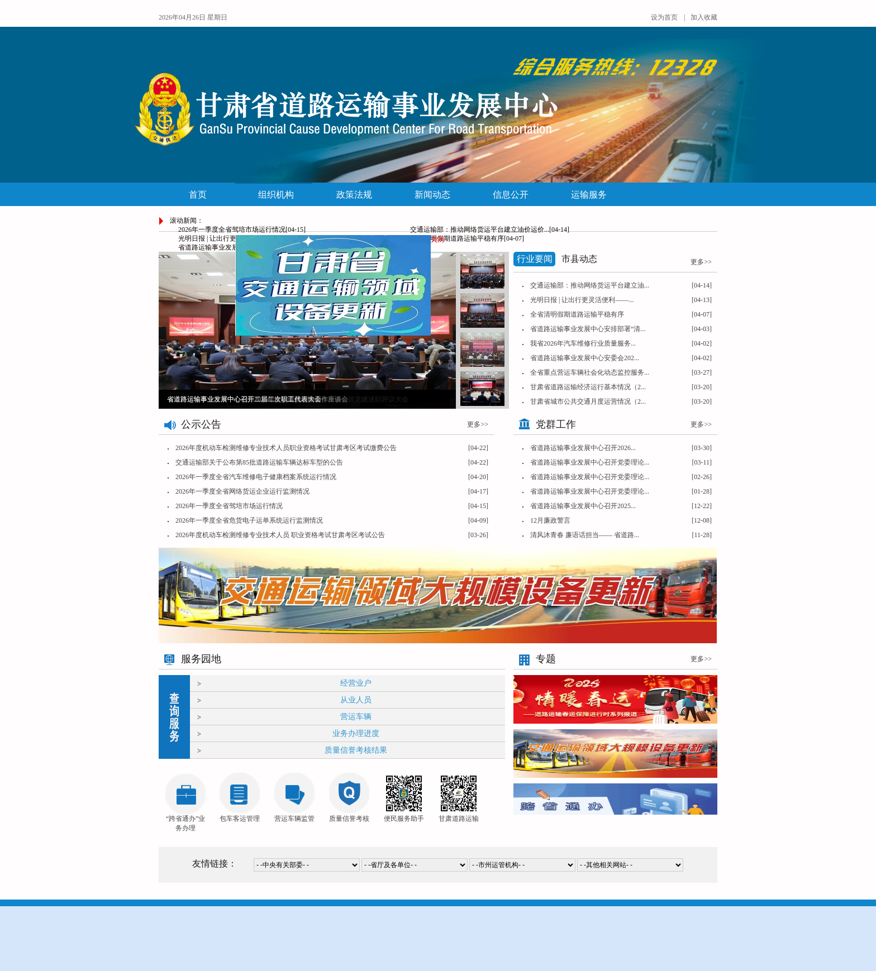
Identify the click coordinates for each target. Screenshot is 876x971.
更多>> (477, 424)
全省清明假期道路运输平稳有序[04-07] (467, 238)
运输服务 (589, 194)
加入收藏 (704, 17)
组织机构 (276, 194)
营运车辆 (356, 716)
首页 (198, 194)
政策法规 (354, 194)
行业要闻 (535, 259)
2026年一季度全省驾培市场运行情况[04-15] (242, 229)
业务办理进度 (355, 733)
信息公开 (511, 194)
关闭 (435, 237)
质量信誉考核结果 (356, 750)
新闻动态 (432, 194)
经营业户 (356, 683)
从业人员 (356, 700)
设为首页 (664, 17)
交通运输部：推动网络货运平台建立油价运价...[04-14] (489, 229)
